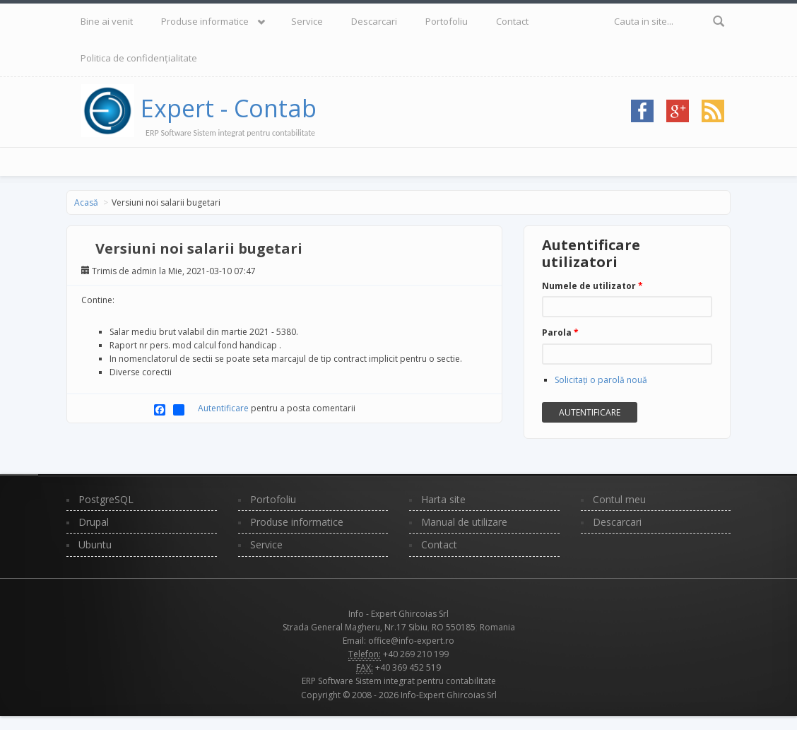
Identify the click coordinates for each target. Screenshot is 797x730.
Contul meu (619, 499)
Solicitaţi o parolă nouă (601, 380)
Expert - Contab (229, 108)
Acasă (86, 202)
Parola (560, 332)
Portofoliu (446, 21)
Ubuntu (95, 544)
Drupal (93, 522)
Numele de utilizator (592, 286)
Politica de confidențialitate (139, 58)
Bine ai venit (107, 21)
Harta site (443, 499)
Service (307, 21)
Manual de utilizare (464, 522)
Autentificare (223, 408)
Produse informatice (205, 21)
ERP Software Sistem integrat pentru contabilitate (399, 681)
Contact (512, 21)
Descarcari (374, 21)
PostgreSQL (106, 499)
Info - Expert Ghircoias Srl (398, 614)
